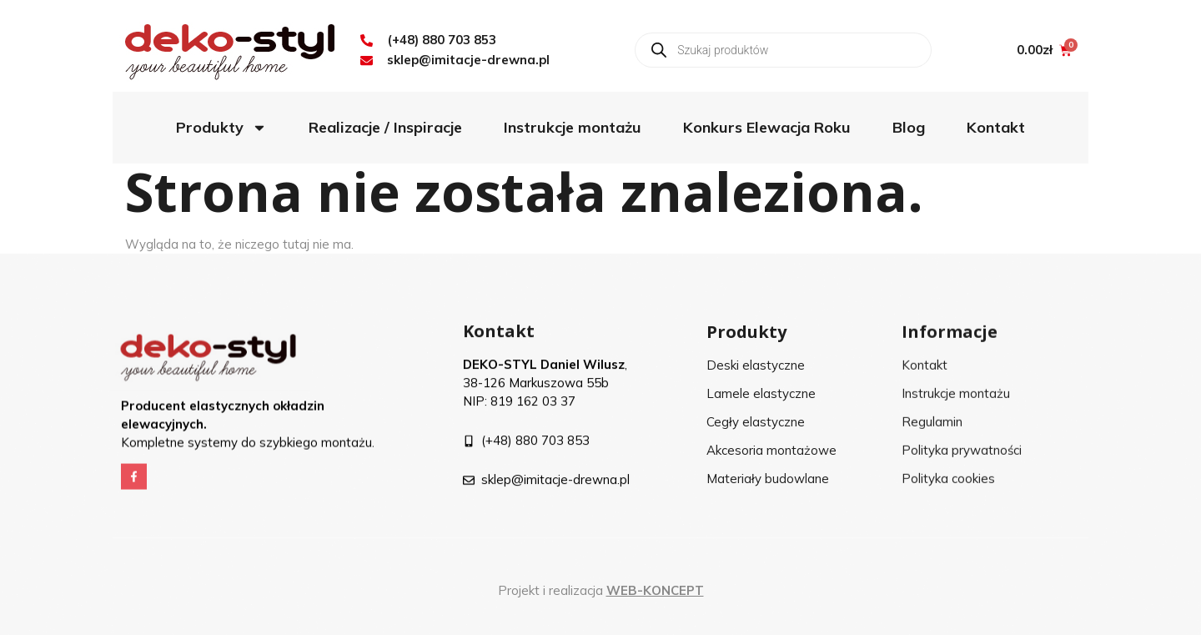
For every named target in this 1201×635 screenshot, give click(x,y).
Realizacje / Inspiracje (385, 127)
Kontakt (996, 127)
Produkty (221, 128)
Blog (908, 127)
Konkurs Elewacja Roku (767, 127)
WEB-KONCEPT (655, 590)
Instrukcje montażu (572, 127)
